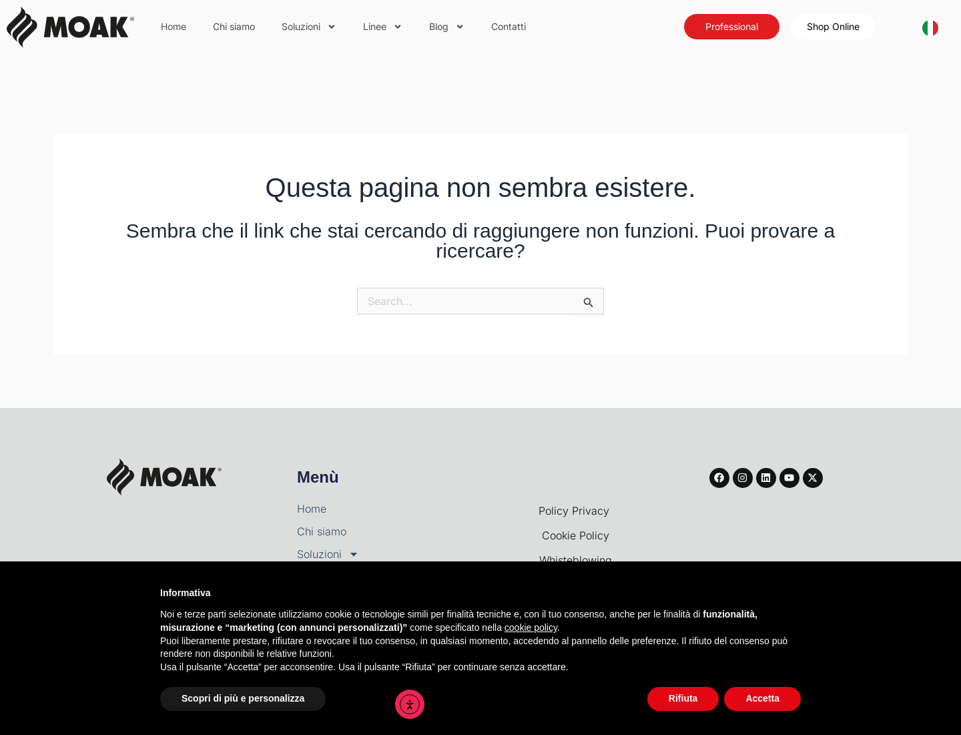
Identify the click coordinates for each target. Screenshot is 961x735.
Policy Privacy (576, 510)
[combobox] (930, 27)
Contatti (508, 26)
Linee (382, 26)
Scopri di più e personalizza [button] (243, 698)
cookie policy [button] (531, 627)
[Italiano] (930, 27)
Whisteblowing (575, 560)
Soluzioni (309, 26)
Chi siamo (234, 26)
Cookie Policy (575, 535)
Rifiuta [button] (683, 698)
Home (173, 26)
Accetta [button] (762, 698)
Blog (446, 26)
